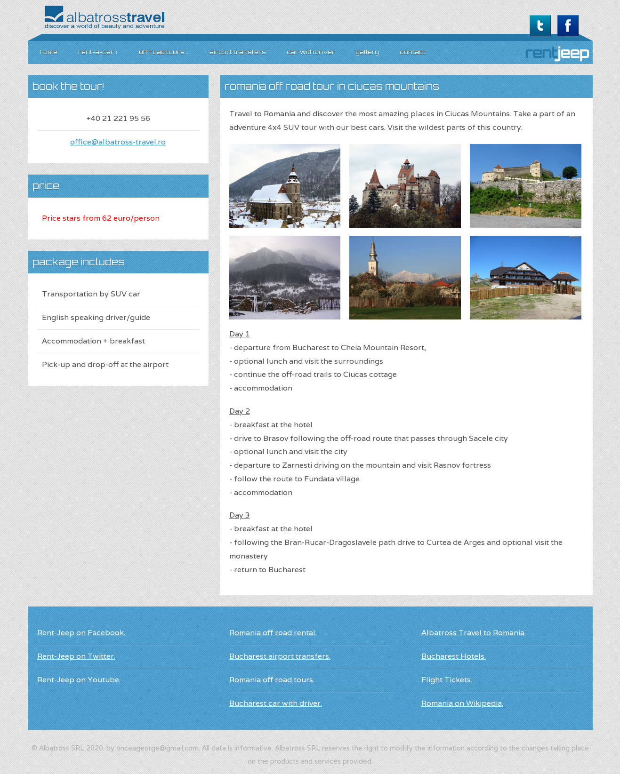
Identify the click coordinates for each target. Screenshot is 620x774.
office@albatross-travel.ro (118, 142)
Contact (413, 52)
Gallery (367, 52)
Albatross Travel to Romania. (473, 633)
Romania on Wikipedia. (462, 703)
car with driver (311, 52)
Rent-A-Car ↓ (98, 52)
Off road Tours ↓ (164, 52)
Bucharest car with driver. (275, 703)
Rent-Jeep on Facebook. (81, 633)
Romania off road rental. (273, 633)
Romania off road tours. (271, 680)
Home (48, 52)
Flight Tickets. (446, 680)
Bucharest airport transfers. (279, 656)
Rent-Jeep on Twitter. (76, 656)
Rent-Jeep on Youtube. (79, 680)
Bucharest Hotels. (453, 656)
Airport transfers (237, 52)
